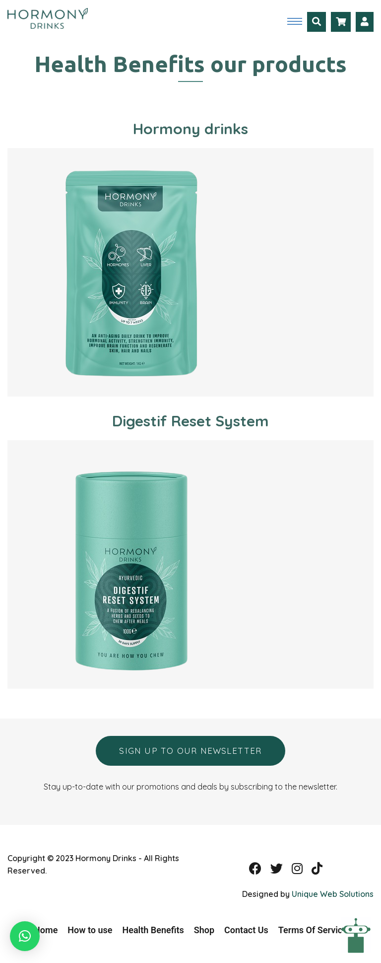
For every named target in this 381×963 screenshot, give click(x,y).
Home (46, 930)
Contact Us (246, 930)
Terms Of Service (312, 930)
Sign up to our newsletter (190, 750)
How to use (89, 930)
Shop (204, 930)
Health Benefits (153, 930)
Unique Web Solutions (333, 894)
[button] (25, 936)
